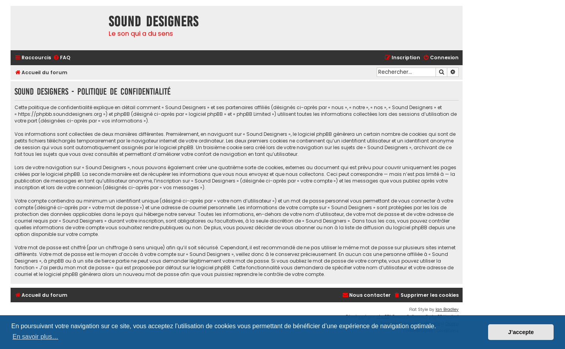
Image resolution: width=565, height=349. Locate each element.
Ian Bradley (447, 309)
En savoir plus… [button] (35, 336)
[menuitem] (61, 58)
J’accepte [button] (521, 332)
